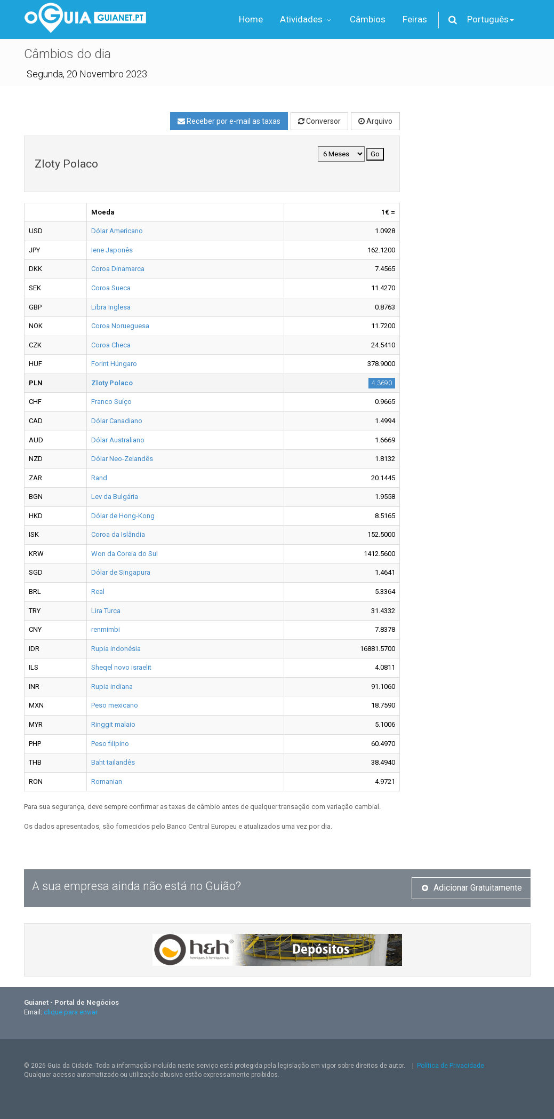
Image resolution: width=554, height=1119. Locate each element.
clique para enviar (71, 1012)
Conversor (319, 121)
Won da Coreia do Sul (124, 554)
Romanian (106, 781)
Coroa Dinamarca (117, 269)
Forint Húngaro (114, 364)
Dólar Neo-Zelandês (122, 459)
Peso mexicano (114, 705)
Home (251, 19)
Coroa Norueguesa (120, 326)
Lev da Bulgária (114, 497)
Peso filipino (110, 744)
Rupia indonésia (116, 649)
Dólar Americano (117, 231)
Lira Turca (106, 611)
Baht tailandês (113, 762)
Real (98, 592)
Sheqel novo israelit (121, 667)
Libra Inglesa (111, 307)
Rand (99, 478)
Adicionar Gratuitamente (472, 888)
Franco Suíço (111, 402)
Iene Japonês (112, 250)
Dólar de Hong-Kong (123, 516)
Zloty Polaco (112, 383)
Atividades (306, 19)
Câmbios (368, 19)
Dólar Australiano (117, 440)
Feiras (415, 19)
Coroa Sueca (111, 288)
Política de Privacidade (450, 1065)
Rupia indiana (112, 686)
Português (490, 19)
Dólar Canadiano (116, 421)
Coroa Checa (111, 345)
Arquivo (375, 121)
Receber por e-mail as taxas (229, 121)
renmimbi (105, 629)
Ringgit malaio (113, 724)
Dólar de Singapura (120, 572)
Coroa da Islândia (118, 534)
